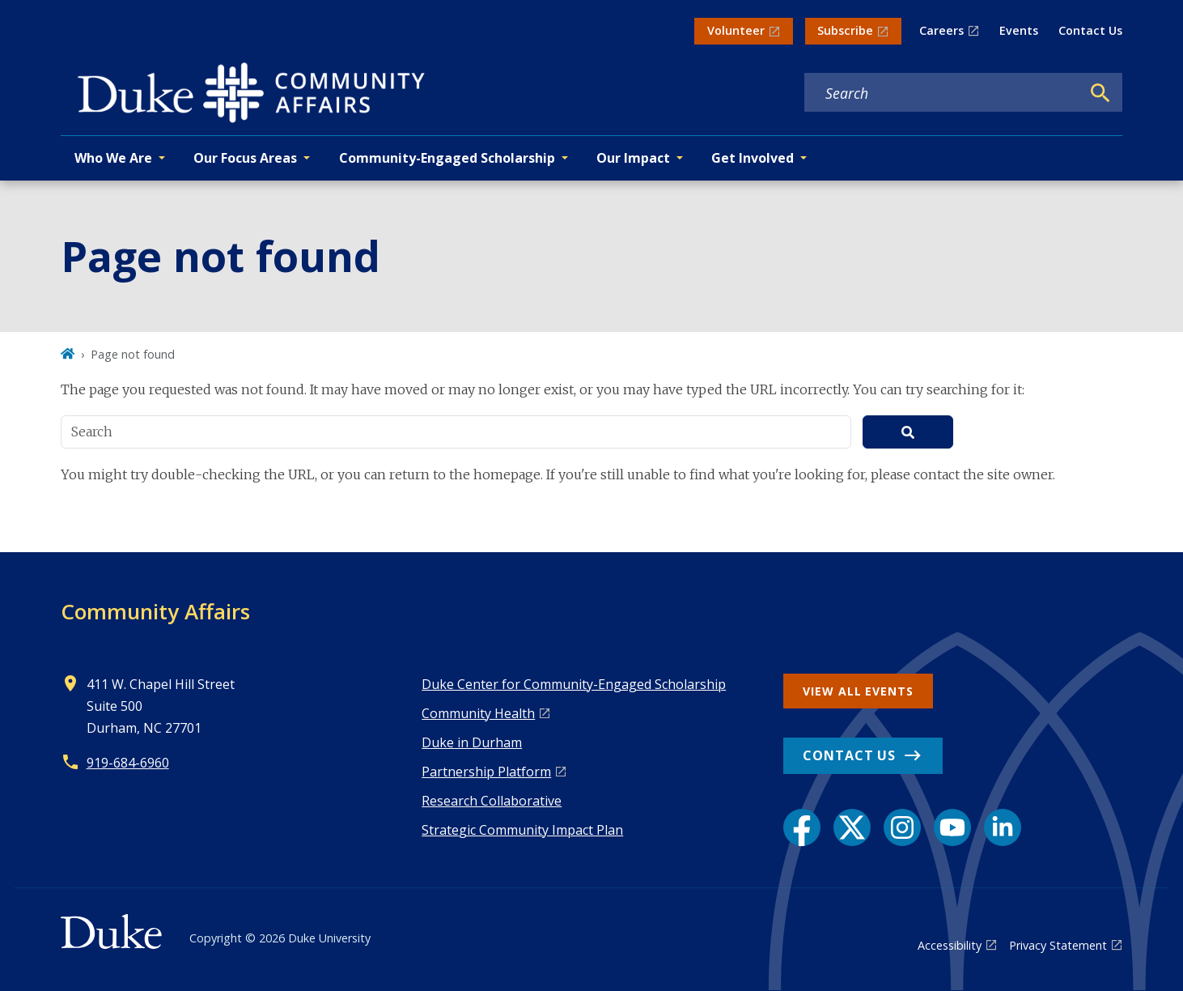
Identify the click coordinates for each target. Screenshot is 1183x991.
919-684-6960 (128, 763)
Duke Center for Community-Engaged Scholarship (574, 684)
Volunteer (736, 30)
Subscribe (845, 30)
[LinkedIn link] (1002, 827)
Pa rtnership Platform (486, 771)
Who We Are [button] (113, 158)
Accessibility (950, 945)
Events (1018, 30)
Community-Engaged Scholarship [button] (447, 158)
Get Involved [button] (752, 158)
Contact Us (1090, 30)
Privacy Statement (1058, 945)
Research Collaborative (492, 801)
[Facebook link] (801, 827)
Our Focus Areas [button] (245, 158)
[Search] (1100, 93)
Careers (941, 30)
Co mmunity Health (478, 713)
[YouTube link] (952, 827)
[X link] (852, 827)
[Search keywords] (942, 93)
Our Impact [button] (633, 158)
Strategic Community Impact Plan (522, 830)
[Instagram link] (902, 827)
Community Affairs (155, 611)
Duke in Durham (472, 742)
